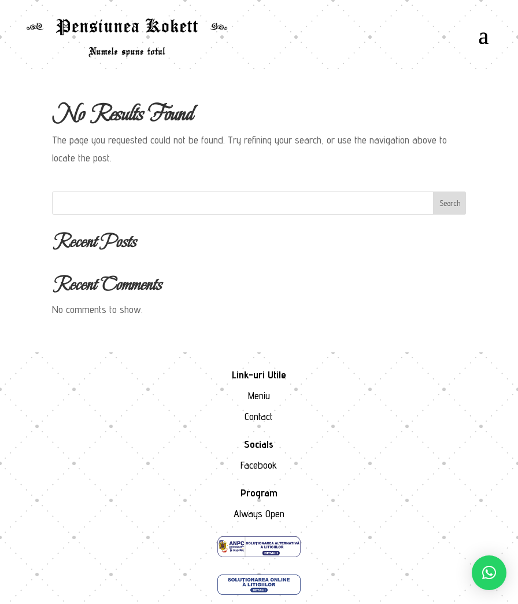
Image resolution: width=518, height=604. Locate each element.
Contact (259, 416)
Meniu (259, 395)
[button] (489, 572)
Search (449, 203)
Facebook (258, 465)
